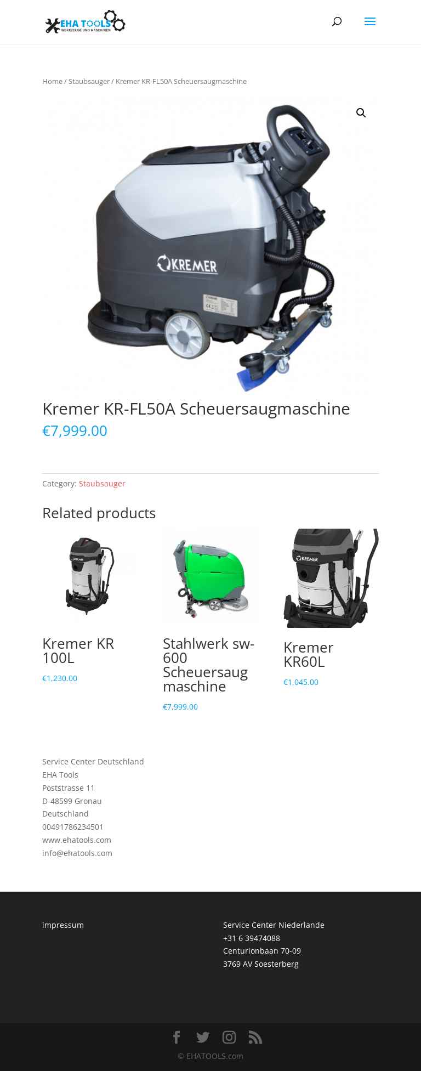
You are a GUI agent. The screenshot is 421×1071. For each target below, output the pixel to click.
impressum (63, 925)
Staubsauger (89, 81)
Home (52, 81)
